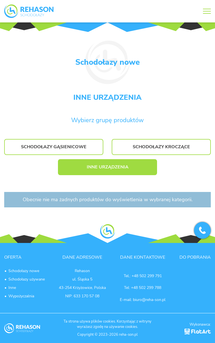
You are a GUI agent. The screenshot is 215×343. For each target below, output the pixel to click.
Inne (12, 287)
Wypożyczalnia (21, 296)
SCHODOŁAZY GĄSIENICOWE (54, 147)
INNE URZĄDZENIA (107, 167)
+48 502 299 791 (147, 276)
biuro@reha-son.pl (149, 299)
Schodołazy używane (26, 279)
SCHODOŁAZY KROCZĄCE (161, 147)
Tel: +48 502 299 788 (142, 287)
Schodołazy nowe (23, 271)
